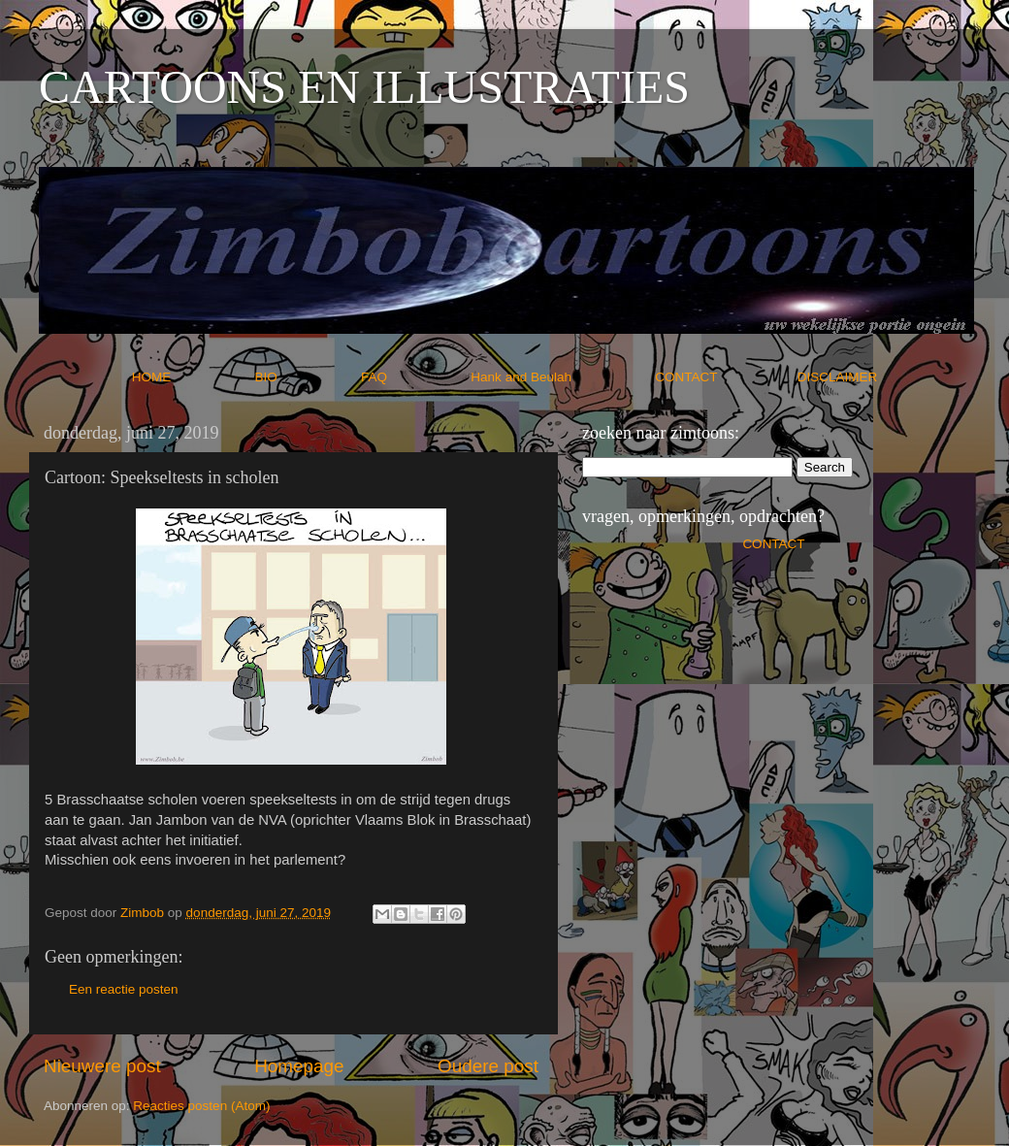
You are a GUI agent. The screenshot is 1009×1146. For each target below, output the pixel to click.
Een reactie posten (124, 989)
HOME (191, 377)
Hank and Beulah (561, 377)
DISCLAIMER (837, 377)
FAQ (414, 377)
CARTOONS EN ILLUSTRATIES (364, 87)
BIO (306, 377)
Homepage (298, 1066)
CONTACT (726, 377)
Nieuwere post (102, 1066)
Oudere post (488, 1066)
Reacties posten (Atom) (201, 1105)
